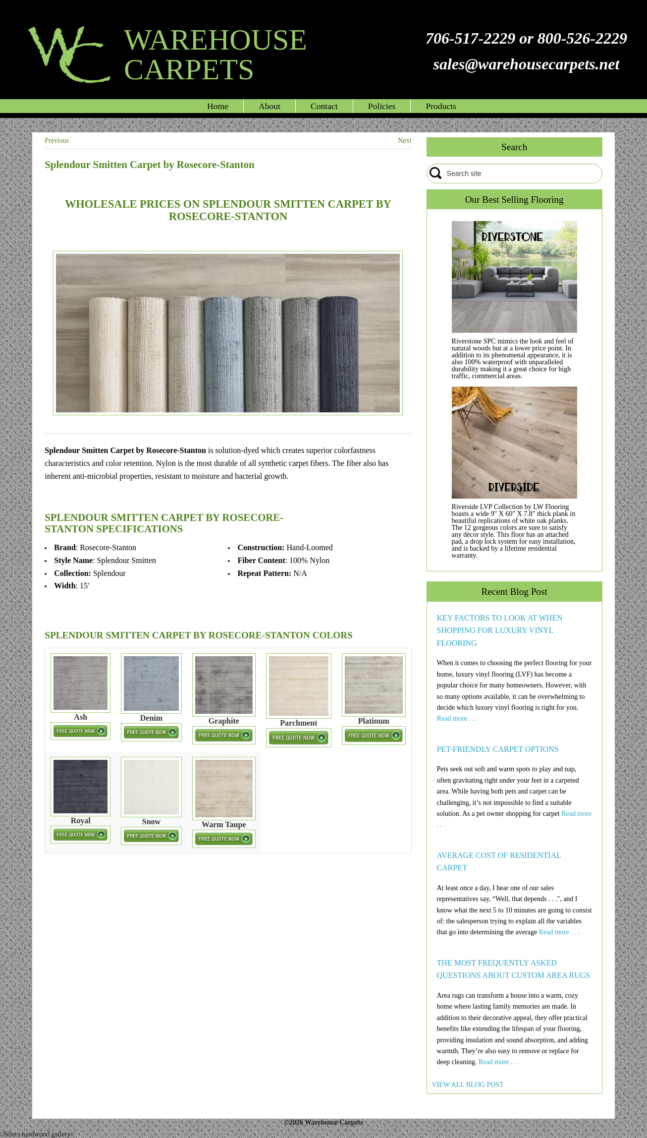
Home (217, 106)
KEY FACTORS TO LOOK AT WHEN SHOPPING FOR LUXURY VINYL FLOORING (500, 630)
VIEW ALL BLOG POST (468, 1084)
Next (404, 140)
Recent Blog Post (514, 591)
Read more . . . (457, 718)
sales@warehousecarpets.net (526, 64)
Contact (324, 106)
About (269, 106)
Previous (57, 140)
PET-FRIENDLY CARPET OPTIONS (498, 749)
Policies (382, 106)
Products (441, 106)
